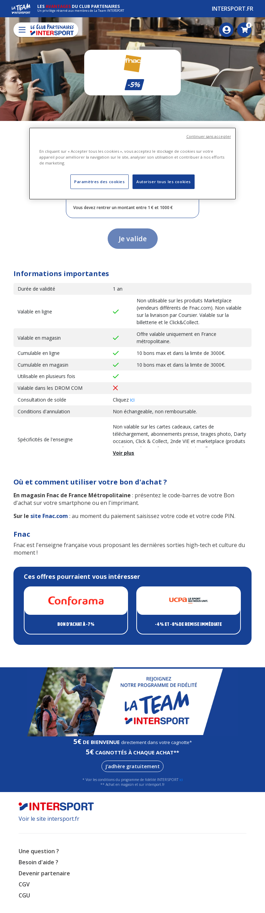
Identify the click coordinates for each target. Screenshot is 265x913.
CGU (24, 895)
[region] (132, 164)
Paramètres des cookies (99, 181)
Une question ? (39, 851)
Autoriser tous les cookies (163, 181)
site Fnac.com (49, 516)
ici (132, 399)
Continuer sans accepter (208, 136)
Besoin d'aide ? (38, 862)
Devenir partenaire (44, 873)
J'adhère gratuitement (132, 766)
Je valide (133, 238)
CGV (24, 884)
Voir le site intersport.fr (49, 818)
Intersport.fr (232, 8)
